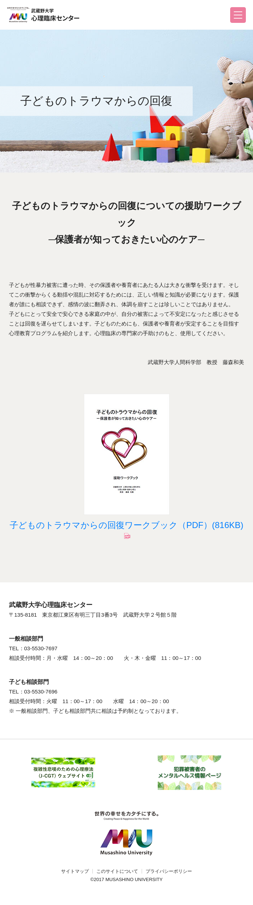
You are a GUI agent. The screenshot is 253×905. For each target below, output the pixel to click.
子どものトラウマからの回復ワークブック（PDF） (126, 525)
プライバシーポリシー (169, 871)
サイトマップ (75, 871)
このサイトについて (117, 871)
